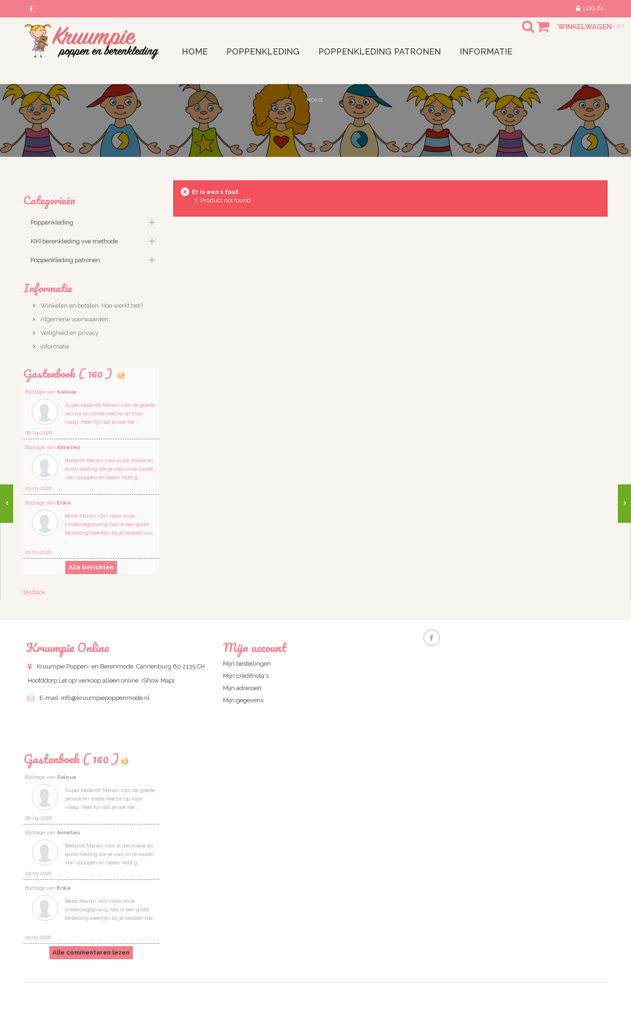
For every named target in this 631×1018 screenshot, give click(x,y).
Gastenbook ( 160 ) (69, 373)
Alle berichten (91, 567)
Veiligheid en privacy (69, 332)
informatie (54, 346)
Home (314, 99)
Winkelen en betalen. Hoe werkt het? (91, 305)
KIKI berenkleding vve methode (74, 241)
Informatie (47, 288)
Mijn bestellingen (247, 663)
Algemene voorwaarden (73, 319)
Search (520, 32)
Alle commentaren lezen (91, 952)
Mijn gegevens (243, 700)
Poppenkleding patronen (65, 260)
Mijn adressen (242, 688)
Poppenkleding (52, 222)
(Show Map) (158, 680)
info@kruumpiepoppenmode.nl (105, 697)
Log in (593, 8)
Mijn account (254, 647)
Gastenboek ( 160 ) (71, 759)
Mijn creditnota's (246, 675)
